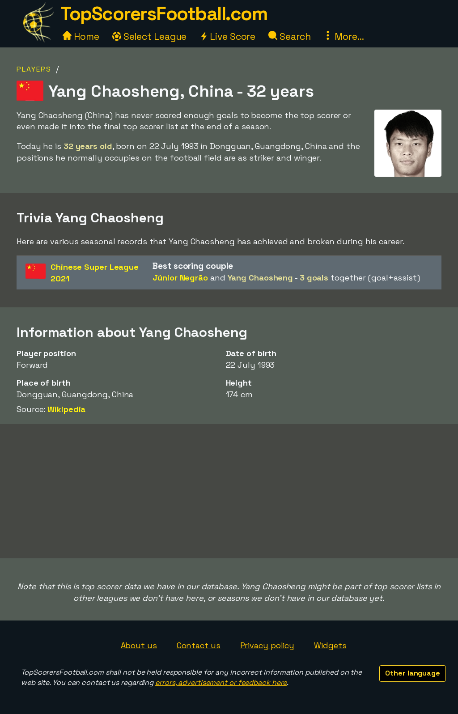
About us (139, 645)
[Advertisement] (229, 491)
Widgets (330, 645)
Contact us (199, 645)
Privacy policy (267, 645)
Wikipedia (66, 409)
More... (343, 36)
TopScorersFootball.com (163, 14)
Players (34, 69)
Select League (149, 36)
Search (289, 36)
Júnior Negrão (180, 277)
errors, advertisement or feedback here (221, 682)
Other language (412, 673)
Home (81, 36)
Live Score (227, 36)
